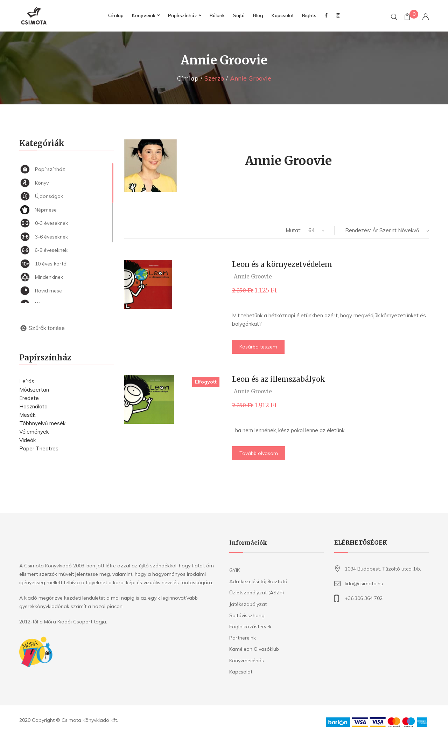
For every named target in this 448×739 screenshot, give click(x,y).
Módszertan (34, 389)
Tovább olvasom (258, 453)
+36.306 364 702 (364, 598)
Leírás (26, 381)
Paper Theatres (38, 448)
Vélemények (34, 431)
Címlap (187, 78)
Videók (27, 440)
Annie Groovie (253, 276)
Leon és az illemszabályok (278, 379)
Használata (33, 406)
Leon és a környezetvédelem (282, 264)
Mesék (27, 415)
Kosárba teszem (258, 347)
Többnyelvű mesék (42, 423)
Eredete (29, 398)
